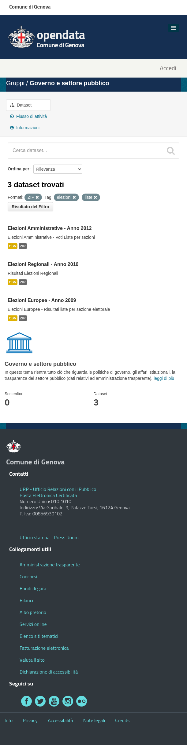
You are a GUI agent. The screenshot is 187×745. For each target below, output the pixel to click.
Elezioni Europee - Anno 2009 (42, 300)
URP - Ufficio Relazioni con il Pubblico (58, 489)
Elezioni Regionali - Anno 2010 (43, 264)
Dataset (21, 105)
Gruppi (15, 83)
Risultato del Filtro (30, 206)
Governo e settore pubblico (69, 83)
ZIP (22, 246)
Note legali (94, 720)
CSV (12, 246)
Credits (122, 720)
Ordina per (18, 168)
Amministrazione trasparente (50, 564)
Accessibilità (60, 720)
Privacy (30, 720)
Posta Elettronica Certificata (48, 495)
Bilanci (26, 600)
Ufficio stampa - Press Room (49, 537)
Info (9, 720)
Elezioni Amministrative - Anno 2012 (50, 228)
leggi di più (164, 378)
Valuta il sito (32, 659)
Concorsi (28, 576)
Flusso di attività (28, 116)
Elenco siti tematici (39, 636)
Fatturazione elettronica (44, 648)
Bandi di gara (33, 588)
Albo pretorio (33, 612)
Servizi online (33, 624)
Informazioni (24, 127)
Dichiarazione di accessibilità (49, 671)
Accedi (168, 68)
